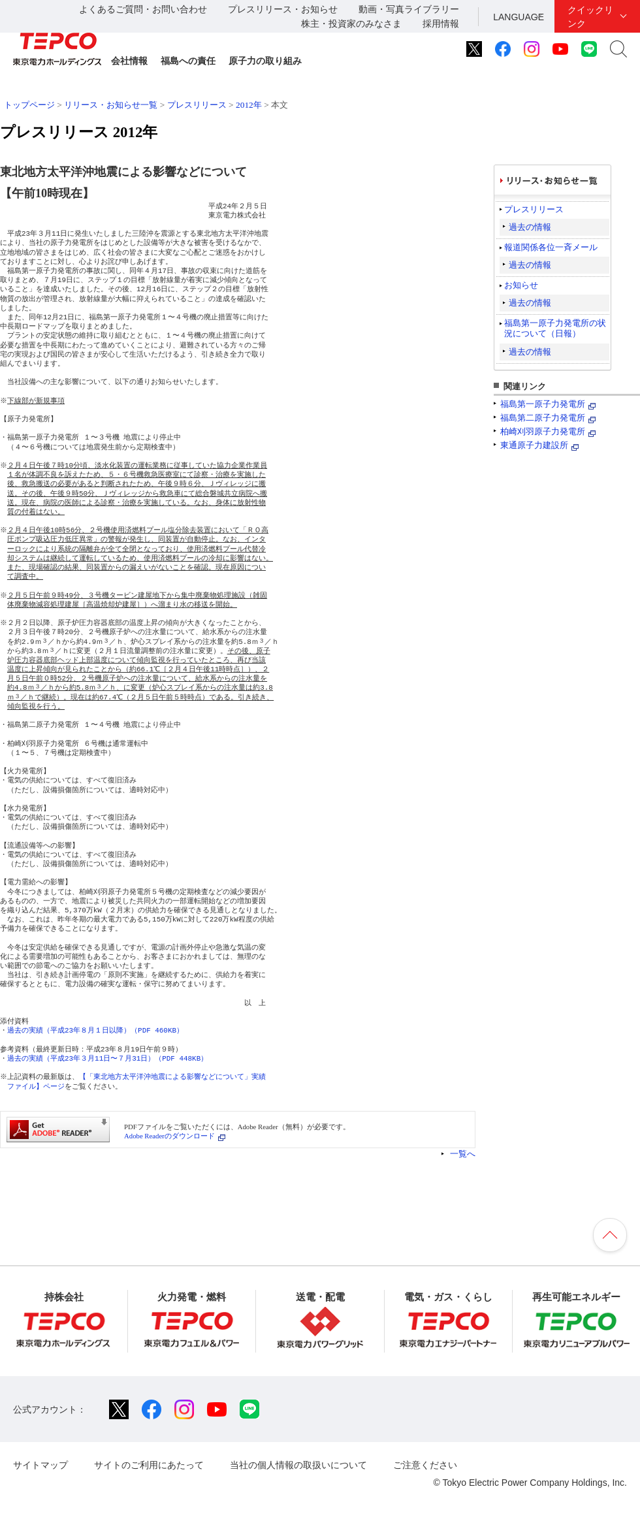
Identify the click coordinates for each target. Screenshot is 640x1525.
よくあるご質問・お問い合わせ (143, 9)
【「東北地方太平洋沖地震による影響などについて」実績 (173, 1077)
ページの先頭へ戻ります (610, 1235)
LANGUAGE (518, 17)
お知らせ (521, 285)
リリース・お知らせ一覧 (110, 105)
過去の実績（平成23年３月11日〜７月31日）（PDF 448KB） (107, 1058)
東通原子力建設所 (534, 445)
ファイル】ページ (36, 1086)
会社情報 (129, 61)
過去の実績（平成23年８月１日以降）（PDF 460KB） (95, 1030)
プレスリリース (197, 105)
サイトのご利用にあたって (149, 1465)
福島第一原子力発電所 (542, 404)
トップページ (29, 105)
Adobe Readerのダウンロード (169, 1136)
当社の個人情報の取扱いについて (298, 1465)
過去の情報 (530, 227)
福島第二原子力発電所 (542, 418)
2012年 (249, 105)
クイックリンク (590, 17)
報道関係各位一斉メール (551, 247)
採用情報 (441, 23)
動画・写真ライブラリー (409, 9)
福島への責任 (188, 61)
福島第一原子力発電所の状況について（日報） (555, 328)
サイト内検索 (618, 48)
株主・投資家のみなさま (351, 23)
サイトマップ (40, 1465)
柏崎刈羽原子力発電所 (542, 431)
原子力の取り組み (265, 61)
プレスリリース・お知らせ (283, 9)
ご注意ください (425, 1465)
